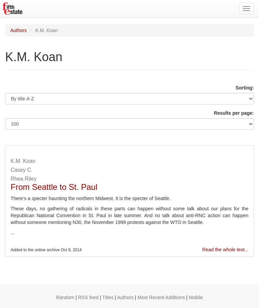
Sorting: (244, 87)
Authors (18, 30)
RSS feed (88, 297)
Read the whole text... (225, 249)
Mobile (196, 297)
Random (65, 297)
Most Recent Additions (161, 297)
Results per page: (234, 113)
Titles (107, 297)
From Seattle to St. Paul (54, 187)
